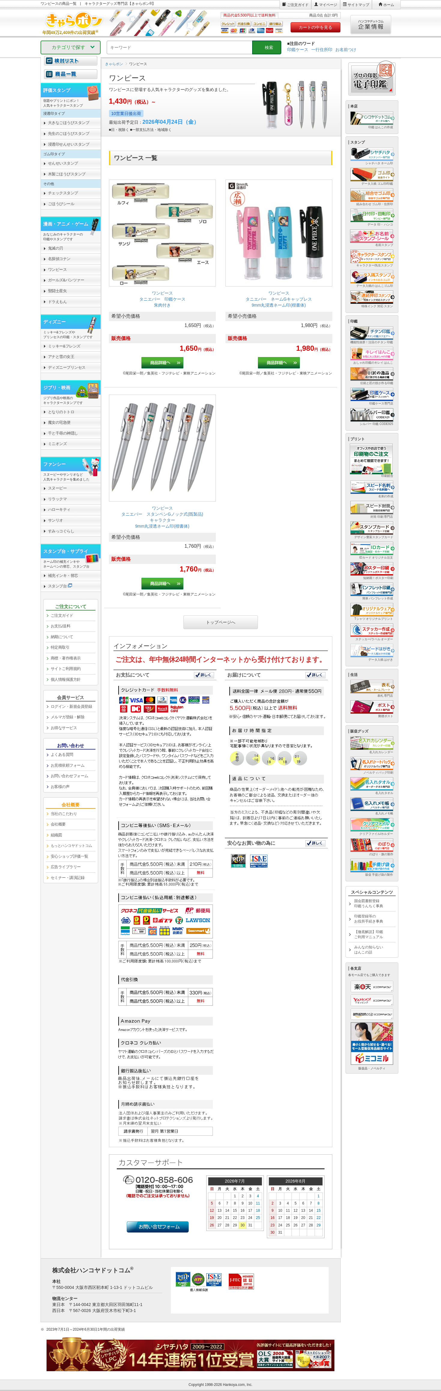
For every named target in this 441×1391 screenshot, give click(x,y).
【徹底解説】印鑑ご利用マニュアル (368, 934)
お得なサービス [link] (64, 728)
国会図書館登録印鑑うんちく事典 (368, 903)
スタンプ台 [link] (57, 586)
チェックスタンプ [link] (63, 193)
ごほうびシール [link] (61, 204)
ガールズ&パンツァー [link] (66, 280)
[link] (162, 280)
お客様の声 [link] (60, 786)
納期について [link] (62, 637)
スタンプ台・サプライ (65, 551)
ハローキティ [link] (59, 509)
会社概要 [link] (58, 824)
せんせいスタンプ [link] (63, 163)
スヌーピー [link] (57, 488)
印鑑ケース (297, 49)
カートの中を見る (315, 27)
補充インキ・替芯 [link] (63, 575)
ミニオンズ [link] (57, 443)
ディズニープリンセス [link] (67, 367)
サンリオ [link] (55, 520)
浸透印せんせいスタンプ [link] (68, 144)
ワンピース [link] (57, 269)
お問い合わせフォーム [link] (69, 776)
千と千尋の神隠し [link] (63, 433)
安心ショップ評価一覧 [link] (69, 856)
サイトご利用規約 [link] (66, 668)
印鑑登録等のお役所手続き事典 (368, 918)
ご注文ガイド (298, 5)
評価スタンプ (56, 90)
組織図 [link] (56, 835)
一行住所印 (321, 49)
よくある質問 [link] (62, 754)
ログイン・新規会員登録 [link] (71, 706)
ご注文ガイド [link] (62, 615)
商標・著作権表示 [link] (66, 658)
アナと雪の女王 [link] (61, 356)
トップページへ (220, 622)
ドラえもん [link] (57, 301)
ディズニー (54, 321)
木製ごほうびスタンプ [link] (67, 174)
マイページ (328, 5)
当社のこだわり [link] (64, 813)
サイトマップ (358, 5)
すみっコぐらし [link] (61, 531)
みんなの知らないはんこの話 (368, 949)
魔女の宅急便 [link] (59, 422)
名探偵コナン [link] (59, 258)
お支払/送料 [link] (61, 626)
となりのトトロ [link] (61, 412)
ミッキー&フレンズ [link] (64, 346)
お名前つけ (345, 49)
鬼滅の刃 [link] (55, 248)
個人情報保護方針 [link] (66, 679)
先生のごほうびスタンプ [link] (68, 133)
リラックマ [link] (57, 499)
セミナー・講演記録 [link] (68, 877)
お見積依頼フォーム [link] (68, 765)
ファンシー (54, 464)
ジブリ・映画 (56, 387)
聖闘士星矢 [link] (57, 291)
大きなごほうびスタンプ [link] (68, 122)
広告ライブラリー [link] (66, 867)
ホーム (388, 5)
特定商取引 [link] (60, 647)
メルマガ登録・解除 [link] (68, 717)
